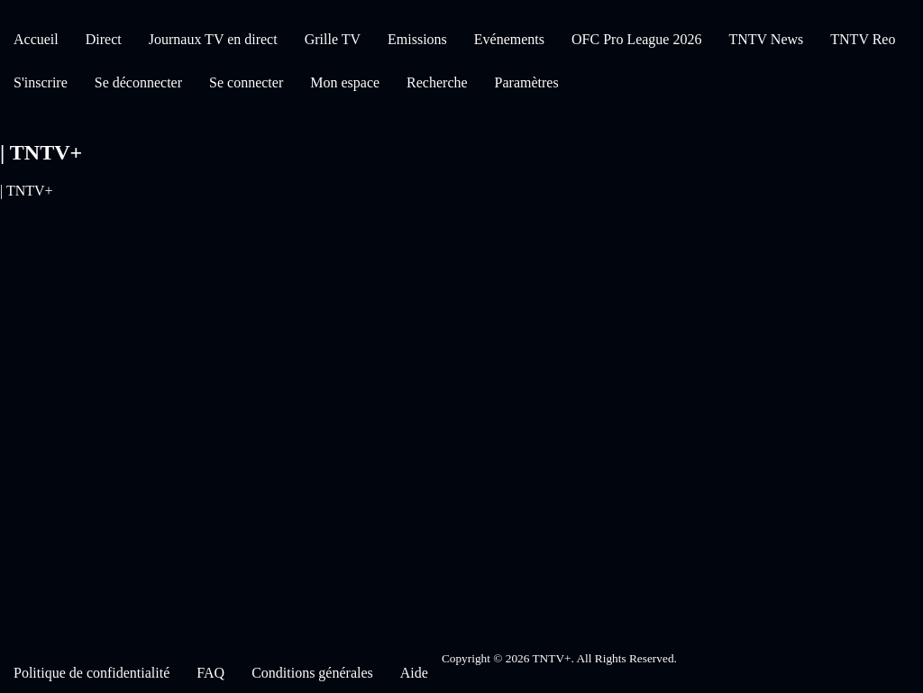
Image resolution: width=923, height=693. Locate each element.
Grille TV (333, 39)
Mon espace (344, 82)
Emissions (417, 39)
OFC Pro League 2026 (636, 39)
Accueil (36, 39)
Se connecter (246, 82)
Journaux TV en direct (213, 39)
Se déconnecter (138, 82)
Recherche (437, 82)
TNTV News (765, 39)
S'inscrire (41, 82)
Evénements (509, 39)
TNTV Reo (862, 39)
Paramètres (527, 82)
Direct (104, 39)
